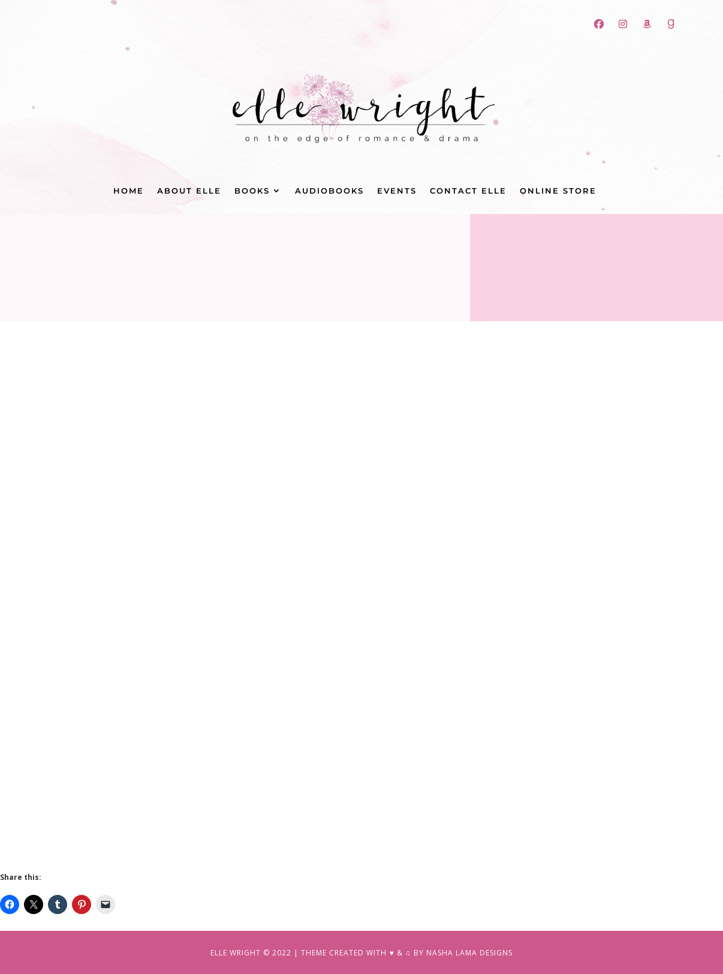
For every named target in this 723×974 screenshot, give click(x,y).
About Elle (189, 190)
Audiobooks (329, 190)
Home (128, 190)
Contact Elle (468, 190)
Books (252, 190)
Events (397, 190)
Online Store (558, 190)
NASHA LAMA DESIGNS (469, 953)
